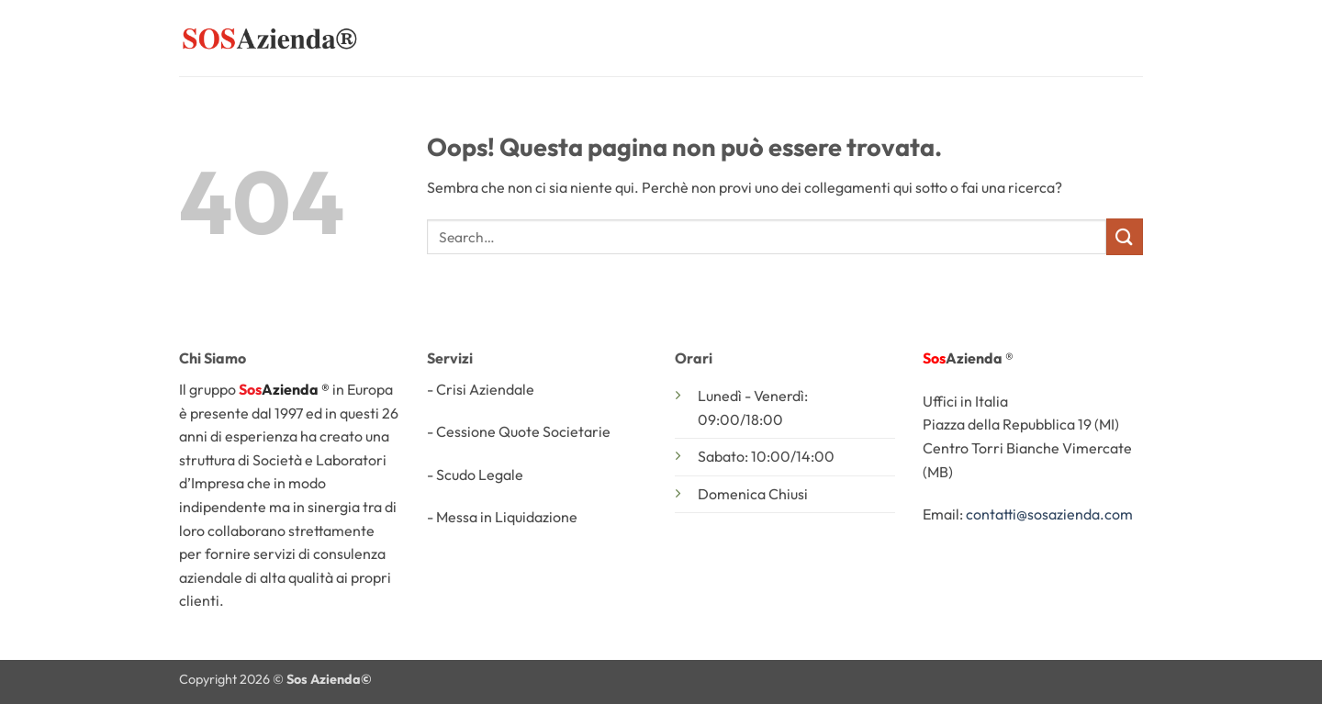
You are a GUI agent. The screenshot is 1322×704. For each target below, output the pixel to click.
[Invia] (1124, 236)
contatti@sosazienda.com (1049, 514)
